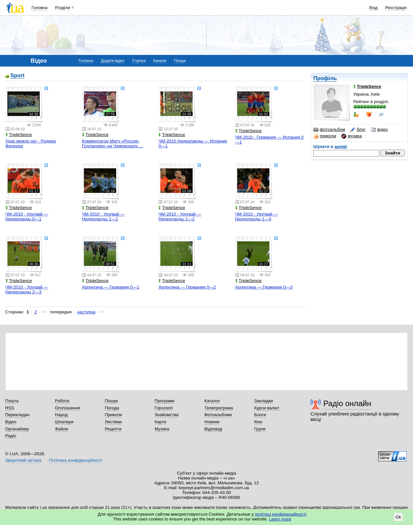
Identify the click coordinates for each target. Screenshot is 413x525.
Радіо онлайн (347, 403)
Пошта (11, 400)
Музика (162, 428)
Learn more (280, 519)
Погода (112, 407)
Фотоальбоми (218, 414)
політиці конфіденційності (281, 514)
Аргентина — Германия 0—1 (110, 287)
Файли (61, 428)
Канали (159, 60)
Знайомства (167, 414)
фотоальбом (329, 129)
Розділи (62, 7)
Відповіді (213, 428)
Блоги (260, 414)
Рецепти (113, 428)
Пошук (180, 60)
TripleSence (18, 134)
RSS (9, 407)
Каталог (212, 400)
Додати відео (113, 60)
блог (357, 129)
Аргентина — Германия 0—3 (264, 287)
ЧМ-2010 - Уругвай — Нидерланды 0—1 (26, 216)
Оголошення (67, 407)
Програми (164, 400)
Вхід (373, 7)
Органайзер (17, 428)
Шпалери (64, 421)
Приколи (113, 414)
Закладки (263, 400)
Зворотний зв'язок (23, 460)
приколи (324, 136)
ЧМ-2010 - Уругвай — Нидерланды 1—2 (179, 216)
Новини (211, 421)
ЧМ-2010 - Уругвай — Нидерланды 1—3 (256, 216)
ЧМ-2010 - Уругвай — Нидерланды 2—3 (26, 289)
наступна (86, 312)
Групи (260, 428)
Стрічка (139, 60)
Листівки (113, 421)
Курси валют (266, 407)
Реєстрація (396, 7)
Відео (10, 421)
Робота (62, 400)
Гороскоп (164, 407)
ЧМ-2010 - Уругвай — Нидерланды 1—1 (103, 216)
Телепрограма (218, 407)
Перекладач (17, 414)
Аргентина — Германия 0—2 (187, 287)
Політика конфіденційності (75, 460)
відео (379, 129)
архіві (341, 146)
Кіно (258, 421)
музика (351, 136)
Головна (39, 7)
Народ (61, 414)
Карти (160, 421)
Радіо (10, 435)
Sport (17, 76)
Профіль (325, 78)
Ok (398, 517)
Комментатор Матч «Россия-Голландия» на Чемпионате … (112, 143)
